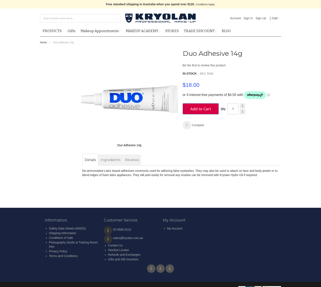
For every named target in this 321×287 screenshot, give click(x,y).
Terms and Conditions (63, 256)
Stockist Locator (118, 250)
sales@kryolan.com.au (128, 238)
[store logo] (160, 18)
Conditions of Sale (61, 237)
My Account (174, 228)
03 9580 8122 (122, 229)
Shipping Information (62, 233)
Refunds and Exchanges (124, 254)
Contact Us (115, 245)
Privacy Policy (58, 251)
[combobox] (80, 18)
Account (235, 18)
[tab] (90, 159)
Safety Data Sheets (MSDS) (67, 228)
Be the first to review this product (204, 65)
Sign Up (261, 18)
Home (43, 42)
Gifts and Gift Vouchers (123, 259)
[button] (193, 125)
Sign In (248, 18)
